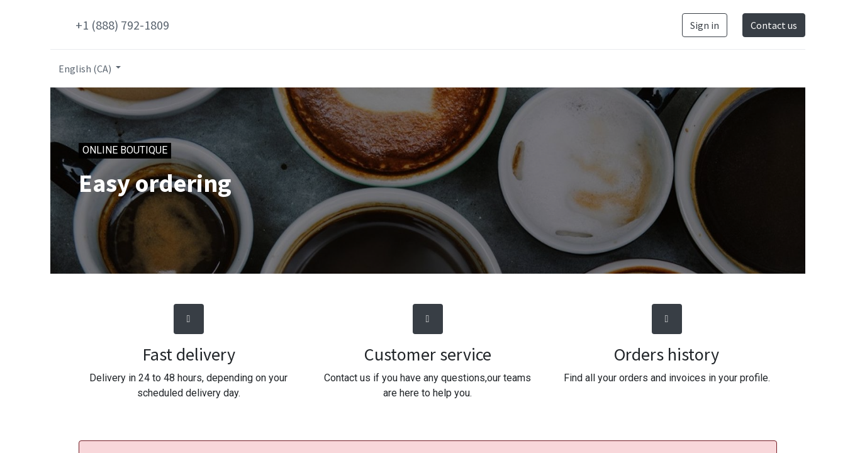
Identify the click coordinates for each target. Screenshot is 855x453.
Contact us (774, 25)
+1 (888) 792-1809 (122, 25)
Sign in (704, 25)
